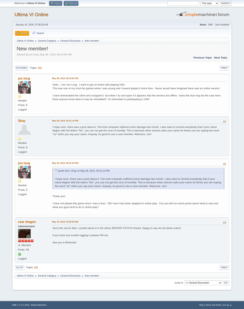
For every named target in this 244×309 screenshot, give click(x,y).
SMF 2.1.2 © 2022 (20, 305)
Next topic (220, 57)
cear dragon (27, 221)
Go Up (19, 267)
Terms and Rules (213, 305)
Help (201, 305)
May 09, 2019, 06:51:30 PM (65, 163)
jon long (24, 78)
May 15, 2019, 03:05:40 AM (65, 222)
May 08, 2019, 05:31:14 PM (65, 121)
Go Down (21, 68)
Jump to (178, 282)
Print (224, 68)
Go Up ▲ (227, 305)
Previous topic (203, 57)
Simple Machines (39, 305)
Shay (21, 120)
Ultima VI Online (31, 14)
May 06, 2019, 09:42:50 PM (65, 78)
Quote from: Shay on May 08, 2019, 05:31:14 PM (84, 170)
